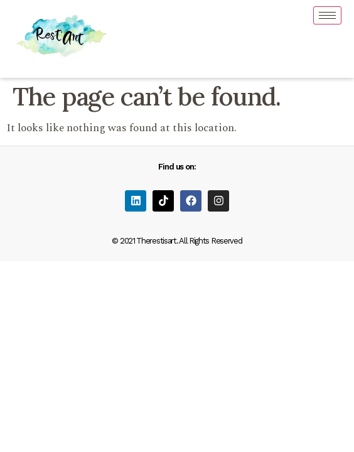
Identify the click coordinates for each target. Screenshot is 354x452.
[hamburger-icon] (327, 15)
